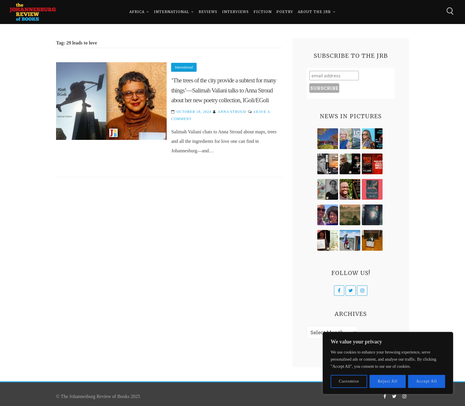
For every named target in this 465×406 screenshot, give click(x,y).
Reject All (387, 381)
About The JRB (314, 11)
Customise (349, 381)
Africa (136, 11)
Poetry (284, 11)
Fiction (263, 11)
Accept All (426, 381)
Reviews (208, 11)
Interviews (235, 11)
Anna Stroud (232, 112)
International (171, 11)
